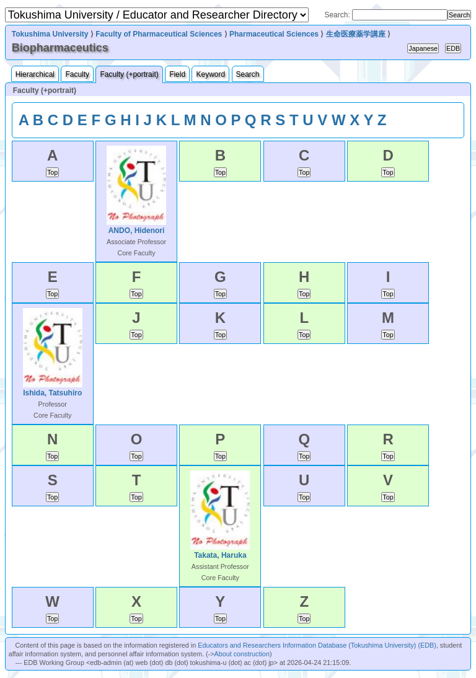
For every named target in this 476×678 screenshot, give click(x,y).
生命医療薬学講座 (356, 34)
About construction (241, 654)
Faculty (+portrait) (129, 74)
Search (248, 74)
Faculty (77, 74)
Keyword (210, 74)
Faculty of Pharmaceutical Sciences (158, 34)
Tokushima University (50, 34)
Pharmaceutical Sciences (274, 34)
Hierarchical (35, 74)
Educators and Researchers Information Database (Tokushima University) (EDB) (317, 645)
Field (177, 74)
